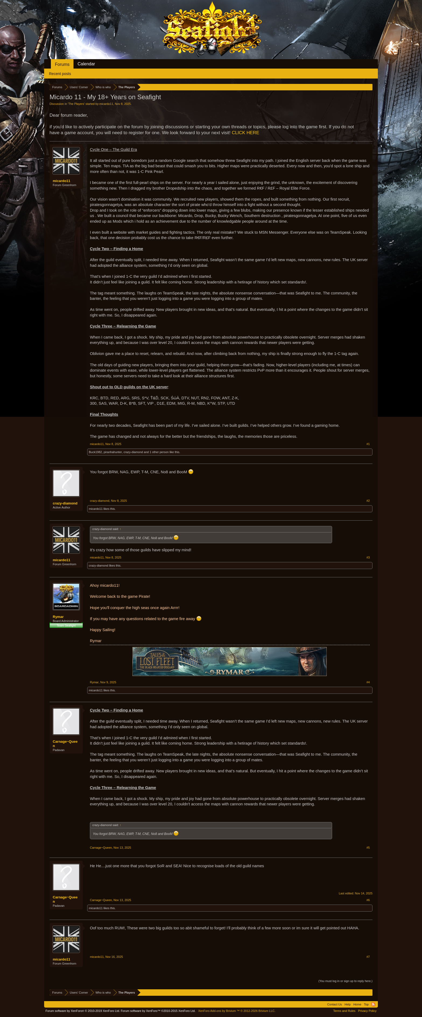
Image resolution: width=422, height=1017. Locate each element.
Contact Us (334, 1004)
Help (347, 1004)
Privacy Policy (367, 1010)
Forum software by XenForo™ (158, 1010)
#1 (368, 444)
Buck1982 (95, 452)
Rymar (58, 617)
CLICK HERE (245, 132)
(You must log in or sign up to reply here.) (345, 981)
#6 (368, 900)
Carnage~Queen (65, 743)
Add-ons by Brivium (236, 1010)
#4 (368, 682)
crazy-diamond (133, 452)
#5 (368, 847)
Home (357, 1004)
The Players (76, 103)
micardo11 (106, 103)
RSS (373, 1004)
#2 (368, 500)
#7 (368, 956)
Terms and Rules (344, 1010)
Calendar (86, 64)
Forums (62, 64)
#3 (368, 557)
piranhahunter (113, 452)
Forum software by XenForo (82, 1010)
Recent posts (60, 74)
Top (366, 1004)
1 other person (159, 452)
